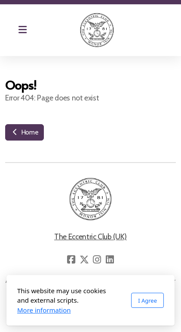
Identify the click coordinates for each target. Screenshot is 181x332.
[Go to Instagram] (97, 259)
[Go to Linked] (110, 259)
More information (44, 310)
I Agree (147, 300)
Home (24, 132)
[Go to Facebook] (71, 259)
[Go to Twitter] (84, 259)
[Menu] (22, 30)
